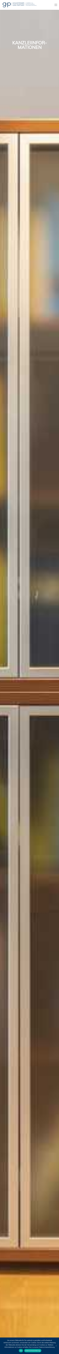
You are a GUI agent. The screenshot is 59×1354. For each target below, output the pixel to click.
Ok (21, 1351)
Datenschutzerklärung (32, 1351)
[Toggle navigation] (56, 5)
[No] (56, 1346)
